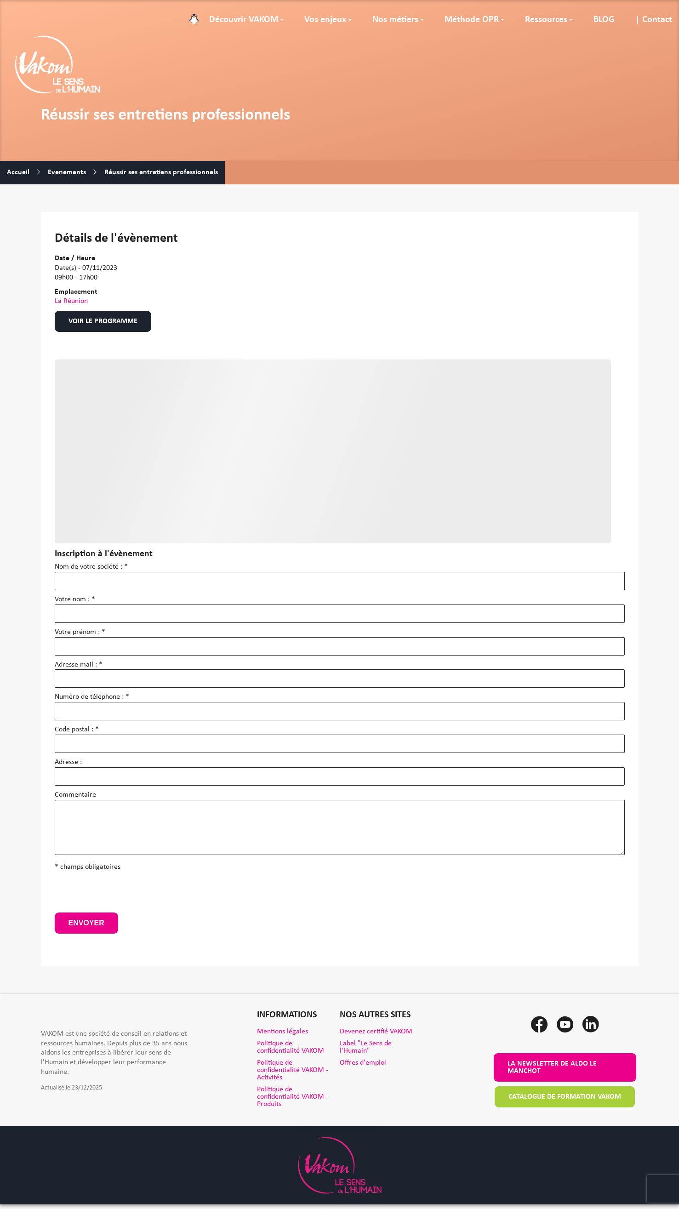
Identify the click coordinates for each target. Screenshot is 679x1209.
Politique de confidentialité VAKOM (290, 1047)
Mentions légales (282, 1031)
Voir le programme (102, 321)
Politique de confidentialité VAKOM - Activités (292, 1070)
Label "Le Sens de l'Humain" (366, 1047)
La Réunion (71, 301)
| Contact (653, 19)
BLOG (604, 19)
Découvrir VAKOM (243, 19)
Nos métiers (395, 19)
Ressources (546, 19)
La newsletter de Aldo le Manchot (552, 1067)
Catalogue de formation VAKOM (564, 1097)
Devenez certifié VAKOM (376, 1031)
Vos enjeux (325, 19)
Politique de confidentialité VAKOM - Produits (292, 1097)
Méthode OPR (472, 19)
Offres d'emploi (363, 1062)
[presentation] (124, 894)
